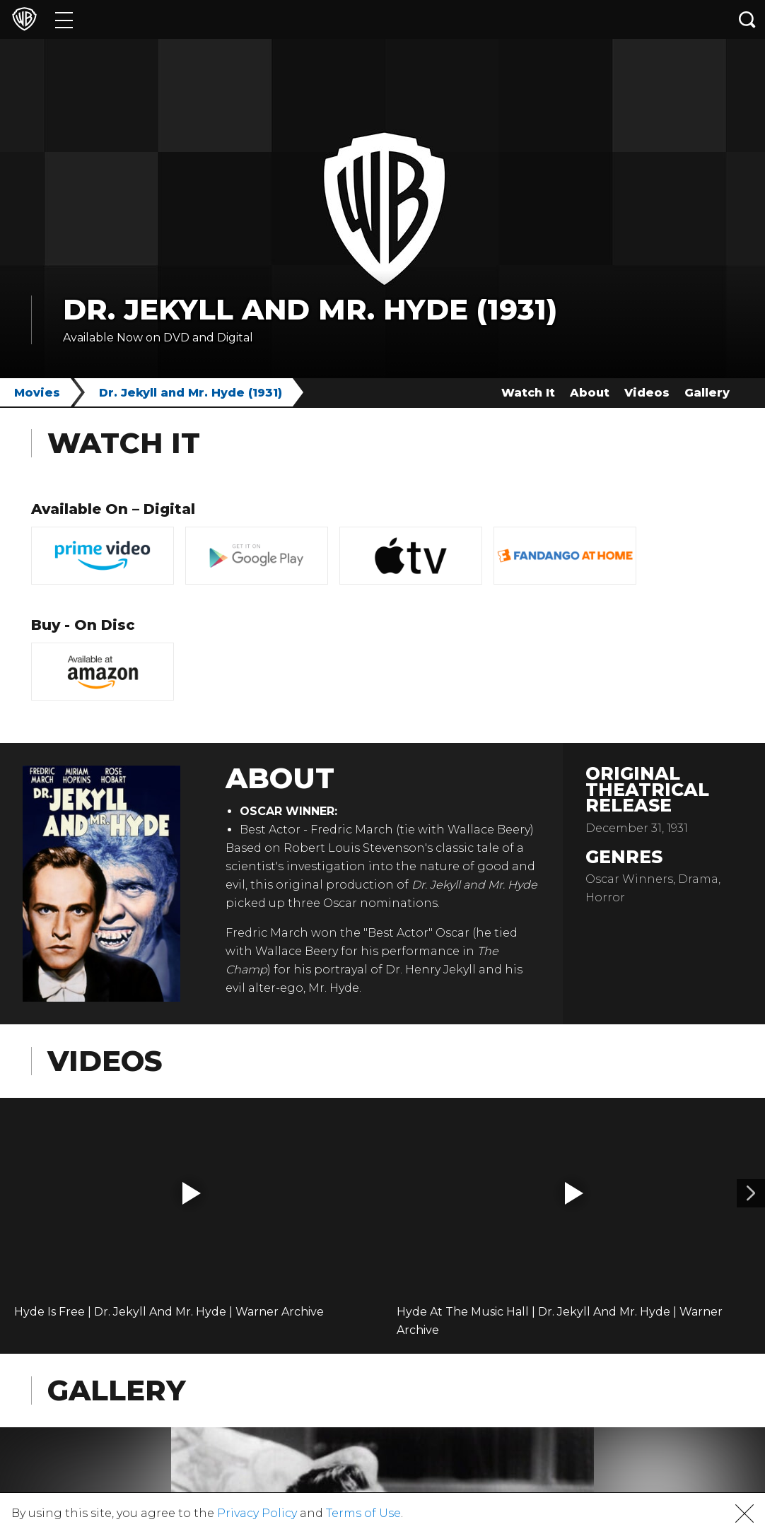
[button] (191, 1193)
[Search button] (747, 19)
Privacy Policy (257, 1513)
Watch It (528, 392)
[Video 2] (751, 1193)
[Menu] (64, 19)
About (589, 392)
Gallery (707, 392)
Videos (647, 392)
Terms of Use (363, 1513)
